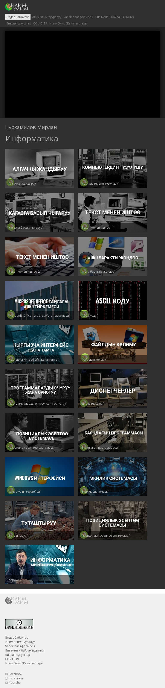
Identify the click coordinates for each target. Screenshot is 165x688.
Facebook (13, 674)
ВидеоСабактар (17, 17)
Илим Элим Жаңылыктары (68, 23)
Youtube (13, 682)
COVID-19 (40, 23)
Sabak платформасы (78, 17)
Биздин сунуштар (18, 23)
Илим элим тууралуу (46, 17)
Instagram (14, 678)
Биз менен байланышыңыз (114, 17)
